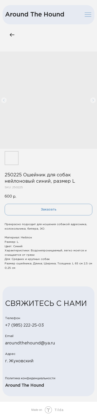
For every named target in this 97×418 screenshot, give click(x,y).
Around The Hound (34, 14)
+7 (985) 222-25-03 (24, 325)
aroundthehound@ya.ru (30, 343)
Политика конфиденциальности (30, 378)
